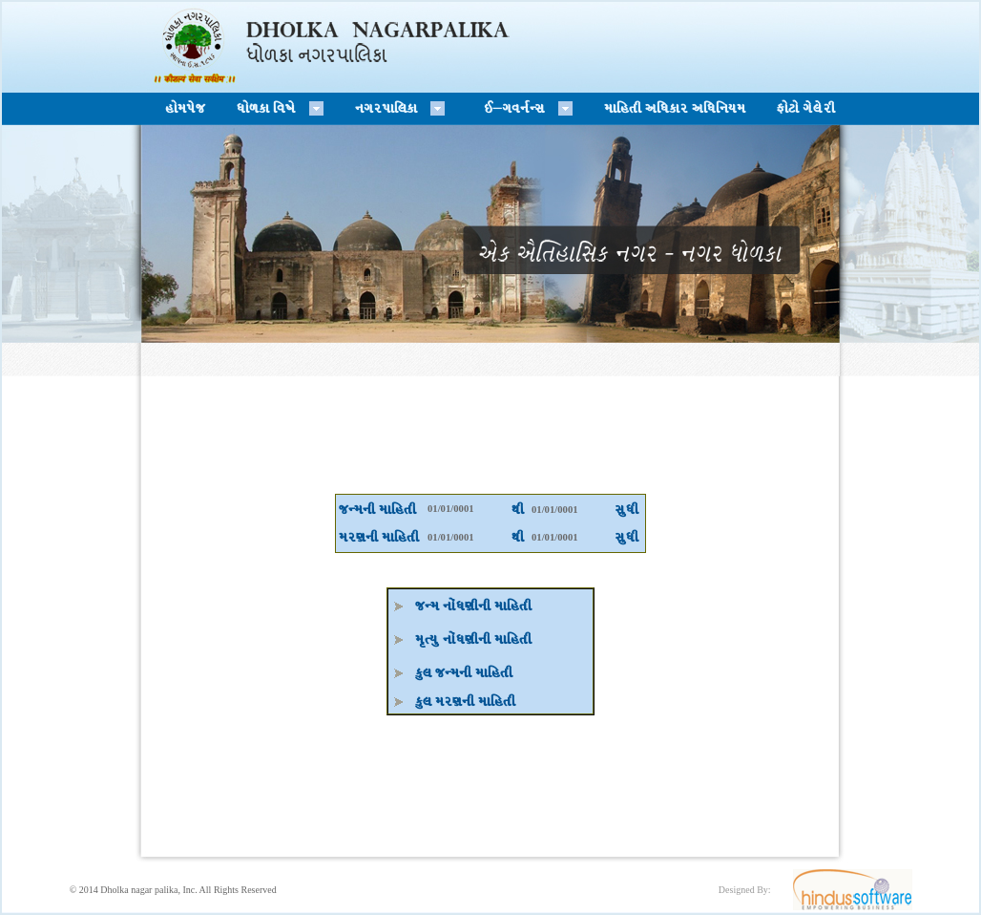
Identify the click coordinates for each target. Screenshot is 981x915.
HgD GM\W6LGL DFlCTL (473, 606)
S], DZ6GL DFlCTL (465, 701)
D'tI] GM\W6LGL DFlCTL (473, 639)
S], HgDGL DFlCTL (463, 673)
